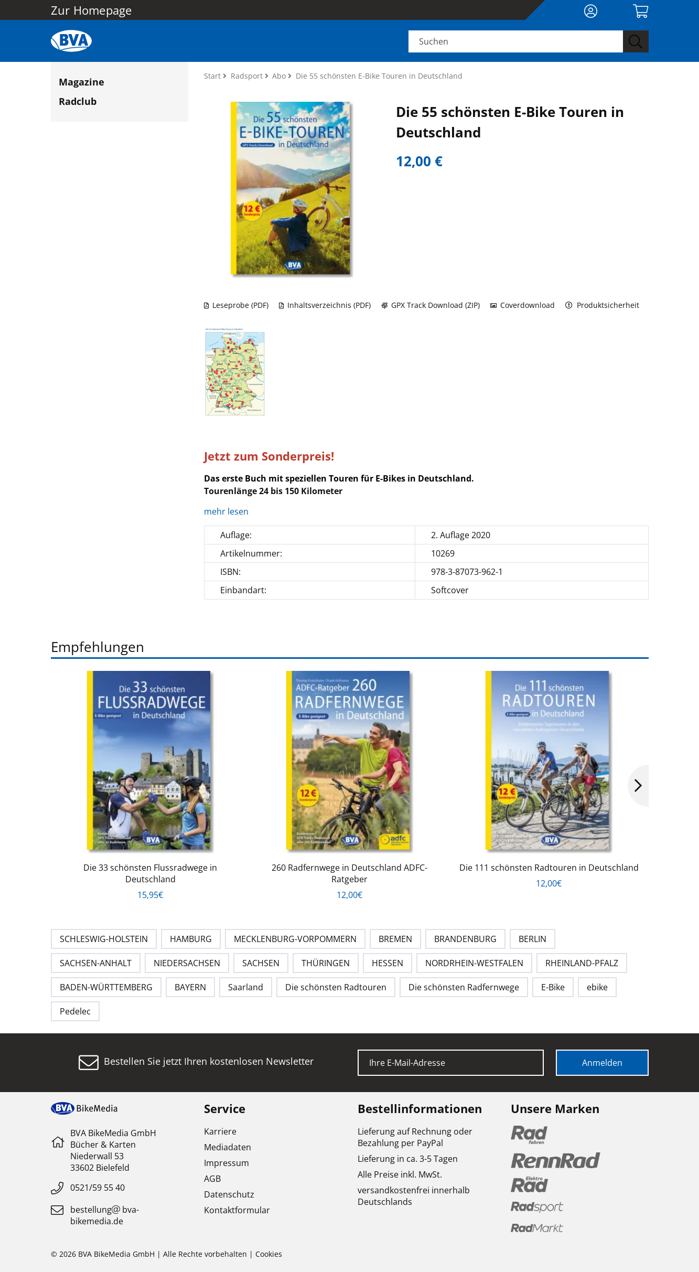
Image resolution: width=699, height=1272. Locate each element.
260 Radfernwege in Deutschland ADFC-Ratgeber (349, 873)
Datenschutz (229, 1194)
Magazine (81, 82)
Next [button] (638, 786)
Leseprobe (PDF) (236, 305)
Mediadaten (227, 1147)
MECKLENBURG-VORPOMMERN (295, 939)
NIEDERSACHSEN (187, 963)
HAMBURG (191, 939)
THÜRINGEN (326, 963)
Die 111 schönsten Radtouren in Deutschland (549, 867)
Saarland (245, 987)
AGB (212, 1178)
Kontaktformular (237, 1210)
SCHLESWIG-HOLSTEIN (104, 939)
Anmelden (602, 1062)
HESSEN (387, 963)
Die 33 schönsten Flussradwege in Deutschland (150, 873)
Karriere (220, 1131)
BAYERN (190, 987)
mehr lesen (227, 511)
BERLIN (532, 939)
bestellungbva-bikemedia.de (104, 1215)
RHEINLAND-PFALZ (581, 963)
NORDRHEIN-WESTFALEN (474, 963)
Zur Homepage (91, 10)
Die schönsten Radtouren (335, 987)
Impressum (226, 1163)
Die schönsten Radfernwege (463, 987)
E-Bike (553, 987)
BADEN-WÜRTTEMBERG (106, 987)
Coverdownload (522, 305)
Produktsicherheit (602, 305)
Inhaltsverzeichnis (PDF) (325, 305)
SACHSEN (260, 963)
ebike (597, 987)
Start (213, 76)
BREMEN (395, 939)
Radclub (77, 101)
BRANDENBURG (465, 939)
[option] (150, 786)
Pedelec (75, 1011)
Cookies (268, 1254)
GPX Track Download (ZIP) (430, 305)
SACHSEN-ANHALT (96, 963)
